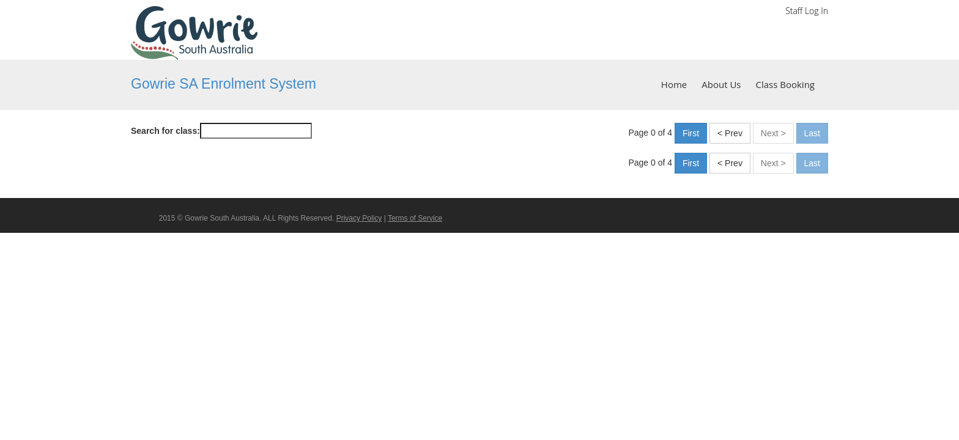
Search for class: (165, 131)
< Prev (729, 133)
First (691, 133)
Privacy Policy (359, 218)
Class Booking (785, 84)
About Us (721, 84)
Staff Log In (806, 10)
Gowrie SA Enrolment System (223, 84)
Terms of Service (415, 218)
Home (674, 84)
